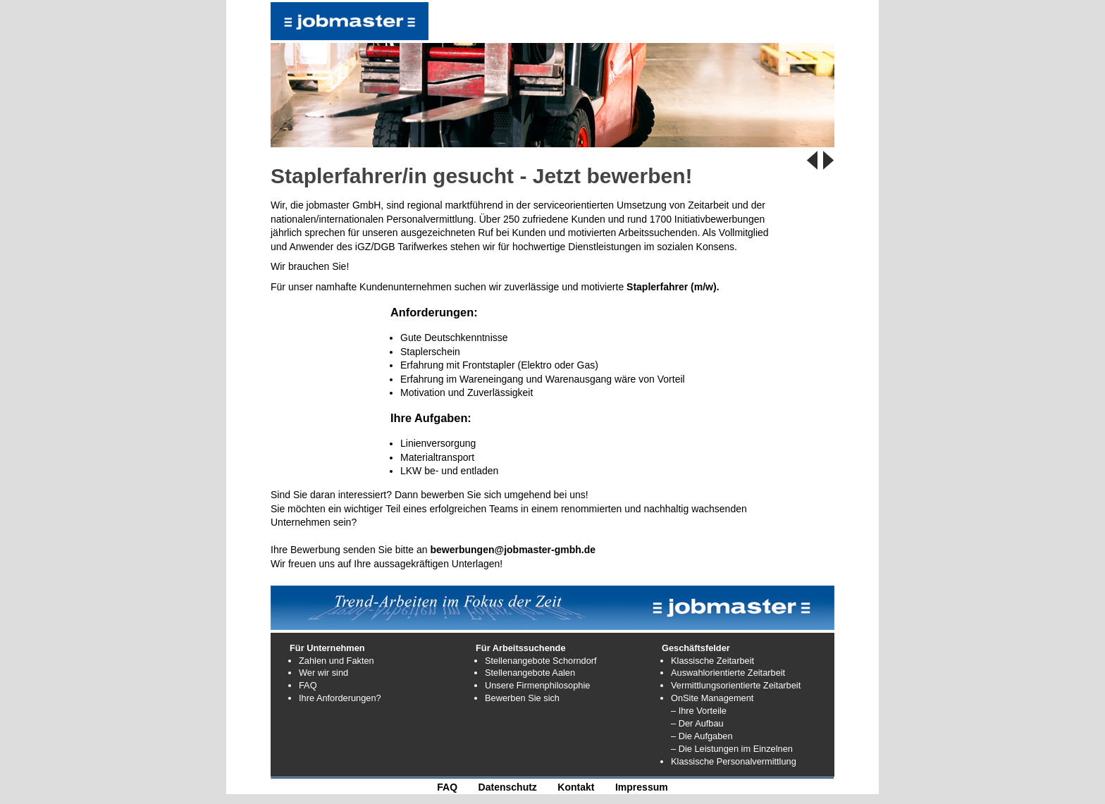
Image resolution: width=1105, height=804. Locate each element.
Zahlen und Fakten (336, 660)
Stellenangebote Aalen (530, 672)
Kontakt (575, 787)
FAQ (308, 685)
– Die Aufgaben (702, 736)
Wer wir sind (323, 672)
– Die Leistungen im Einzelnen (732, 748)
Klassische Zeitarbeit (712, 660)
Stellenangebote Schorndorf (541, 660)
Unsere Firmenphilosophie (537, 685)
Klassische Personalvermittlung (733, 761)
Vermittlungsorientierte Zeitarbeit (736, 685)
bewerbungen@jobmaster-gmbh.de (513, 549)
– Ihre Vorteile (699, 710)
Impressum (641, 787)
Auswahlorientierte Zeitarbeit (728, 672)
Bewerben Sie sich (522, 698)
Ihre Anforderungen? (340, 698)
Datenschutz (508, 787)
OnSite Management (712, 698)
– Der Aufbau (697, 723)
